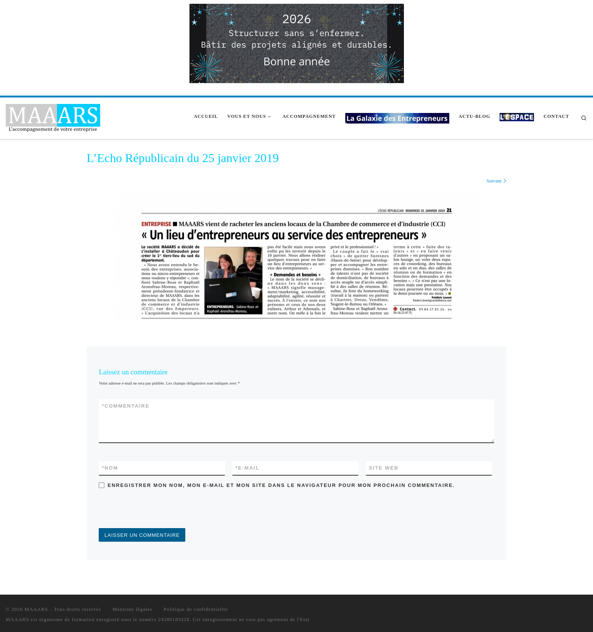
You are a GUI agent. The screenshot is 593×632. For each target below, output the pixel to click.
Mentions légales (132, 609)
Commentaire (125, 405)
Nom (110, 467)
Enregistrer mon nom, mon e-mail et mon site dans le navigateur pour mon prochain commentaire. (281, 485)
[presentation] (156, 509)
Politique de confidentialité (196, 609)
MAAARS (36, 609)
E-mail (247, 467)
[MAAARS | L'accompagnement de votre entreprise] (53, 117)
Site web (384, 468)
